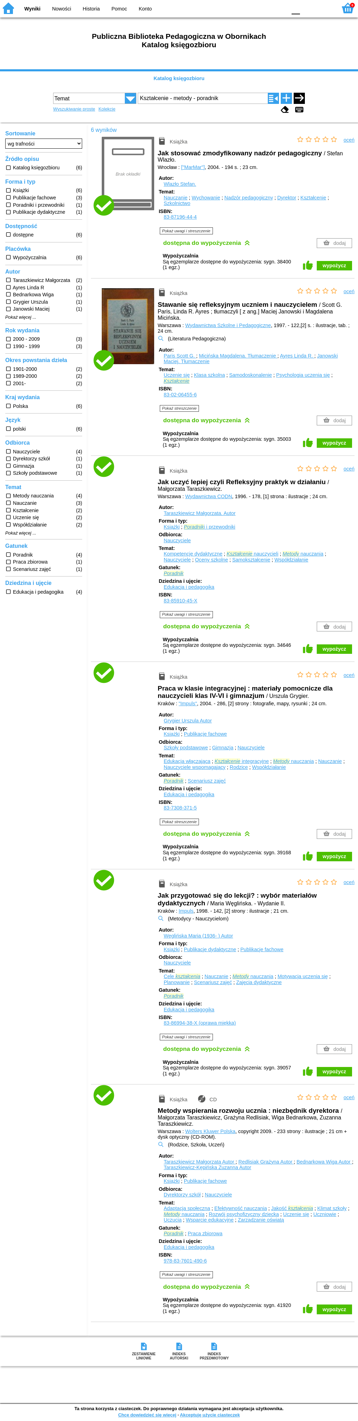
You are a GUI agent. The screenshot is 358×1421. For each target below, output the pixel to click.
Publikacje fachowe (205, 734)
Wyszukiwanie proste (74, 109)
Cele (182, 976)
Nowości (61, 9)
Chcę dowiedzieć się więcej (147, 1415)
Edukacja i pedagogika (189, 587)
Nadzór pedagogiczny (248, 197)
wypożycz (334, 265)
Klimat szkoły (331, 1208)
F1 (308, 8)
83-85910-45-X (180, 600)
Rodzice (239, 767)
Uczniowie (324, 1214)
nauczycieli (252, 554)
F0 (295, 8)
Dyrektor (286, 197)
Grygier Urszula (188, 720)
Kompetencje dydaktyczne (193, 554)
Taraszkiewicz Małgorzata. (200, 513)
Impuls (186, 911)
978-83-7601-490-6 (185, 1261)
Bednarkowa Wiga (324, 1162)
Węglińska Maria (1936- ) (198, 936)
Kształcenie (313, 197)
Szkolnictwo (177, 203)
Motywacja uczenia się (303, 976)
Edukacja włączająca (187, 761)
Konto (145, 9)
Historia (91, 9)
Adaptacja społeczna (187, 1208)
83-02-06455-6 (180, 394)
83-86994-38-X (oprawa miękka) (200, 1023)
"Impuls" (188, 703)
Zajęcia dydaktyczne (258, 982)
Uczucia (172, 1220)
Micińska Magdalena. (238, 356)
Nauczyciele (177, 540)
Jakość (292, 1208)
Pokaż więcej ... (20, 317)
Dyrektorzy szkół (182, 1194)
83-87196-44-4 (180, 217)
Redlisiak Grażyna (266, 1162)
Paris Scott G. (180, 356)
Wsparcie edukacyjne (210, 1220)
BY (279, 8)
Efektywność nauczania (240, 1208)
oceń (349, 140)
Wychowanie (206, 197)
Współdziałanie (291, 560)
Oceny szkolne (211, 560)
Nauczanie (175, 197)
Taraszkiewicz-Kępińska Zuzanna (207, 1167)
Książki (172, 527)
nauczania (302, 554)
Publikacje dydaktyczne (210, 949)
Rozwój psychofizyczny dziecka (244, 1214)
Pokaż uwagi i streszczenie (186, 231)
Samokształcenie (251, 560)
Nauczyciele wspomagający (194, 767)
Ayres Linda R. (297, 356)
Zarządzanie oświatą (261, 1220)
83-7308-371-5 (180, 808)
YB (265, 8)
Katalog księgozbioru (179, 78)
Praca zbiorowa (205, 1233)
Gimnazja (223, 747)
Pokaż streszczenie (179, 408)
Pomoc (119, 9)
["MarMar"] (193, 167)
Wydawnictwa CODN (208, 496)
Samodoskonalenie (250, 375)
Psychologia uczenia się (303, 375)
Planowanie (176, 982)
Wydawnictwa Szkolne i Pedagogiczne (228, 325)
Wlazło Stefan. (180, 184)
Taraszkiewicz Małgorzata (200, 1162)
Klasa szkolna (209, 375)
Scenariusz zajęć (207, 781)
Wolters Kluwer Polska (210, 1131)
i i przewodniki (209, 527)
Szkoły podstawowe (186, 747)
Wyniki (32, 9)
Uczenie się (176, 375)
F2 (324, 8)
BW (251, 8)
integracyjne (242, 761)
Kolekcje (107, 109)
